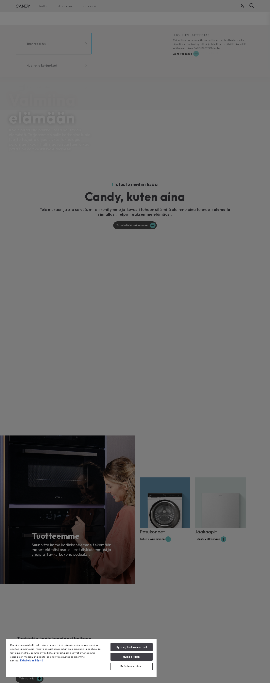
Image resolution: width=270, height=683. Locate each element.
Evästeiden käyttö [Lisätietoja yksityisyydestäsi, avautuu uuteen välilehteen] (31, 660)
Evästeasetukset (131, 666)
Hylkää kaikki (131, 656)
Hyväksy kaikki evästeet (131, 647)
